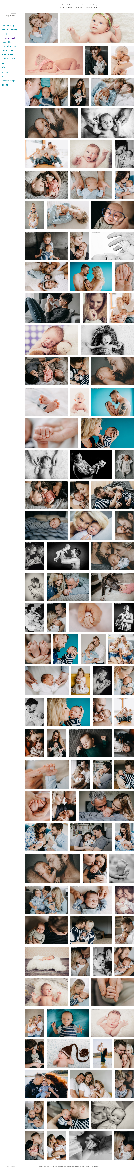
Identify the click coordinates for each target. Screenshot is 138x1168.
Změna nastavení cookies (94, 1166)
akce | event (7, 54)
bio (3, 67)
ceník (4, 62)
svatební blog (8, 25)
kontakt (5, 72)
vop (3, 76)
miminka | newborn (10, 37)
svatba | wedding (9, 29)
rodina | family (8, 42)
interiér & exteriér (9, 58)
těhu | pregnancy (9, 33)
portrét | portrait (9, 46)
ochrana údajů (8, 80)
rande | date (7, 50)
